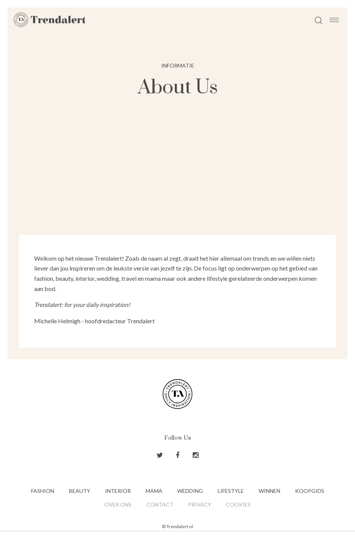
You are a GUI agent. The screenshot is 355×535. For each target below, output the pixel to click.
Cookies (238, 504)
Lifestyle (231, 491)
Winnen (269, 491)
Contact (159, 504)
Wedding (190, 491)
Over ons (118, 504)
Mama (154, 491)
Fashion (42, 491)
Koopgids (309, 491)
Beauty (79, 491)
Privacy (199, 504)
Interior (118, 491)
